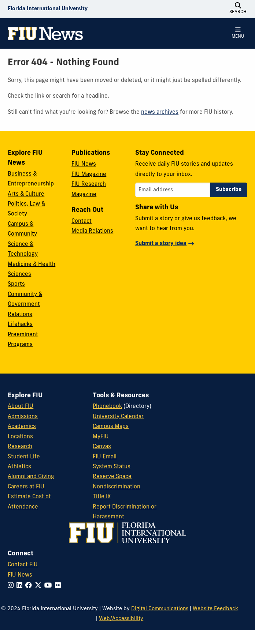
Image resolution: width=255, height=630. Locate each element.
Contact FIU (23, 565)
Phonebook (107, 406)
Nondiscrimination (116, 487)
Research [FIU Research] (20, 447)
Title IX (102, 497)
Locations (20, 437)
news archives (159, 112)
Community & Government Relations (25, 305)
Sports (16, 284)
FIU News (83, 164)
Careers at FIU (26, 487)
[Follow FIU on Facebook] (30, 586)
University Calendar (118, 417)
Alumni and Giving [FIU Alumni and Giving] (31, 477)
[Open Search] (238, 9)
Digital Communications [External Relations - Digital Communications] (159, 609)
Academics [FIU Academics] (22, 427)
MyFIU (101, 437)
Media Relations (92, 231)
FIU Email (105, 457)
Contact (81, 221)
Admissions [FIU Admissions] (23, 417)
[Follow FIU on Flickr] (59, 586)
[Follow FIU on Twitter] (39, 586)
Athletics (19, 467)
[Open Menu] (238, 33)
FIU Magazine (88, 174)
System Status (111, 467)
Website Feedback (215, 609)
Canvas (102, 447)
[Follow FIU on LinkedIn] (20, 586)
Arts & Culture (26, 194)
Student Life (24, 457)
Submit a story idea (160, 244)
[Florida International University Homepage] (48, 9)
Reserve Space (112, 477)
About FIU (20, 406)
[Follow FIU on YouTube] (49, 586)
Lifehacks (20, 324)
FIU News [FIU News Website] (20, 575)
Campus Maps (111, 427)
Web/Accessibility (121, 619)
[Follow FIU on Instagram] (12, 586)
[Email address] (172, 190)
